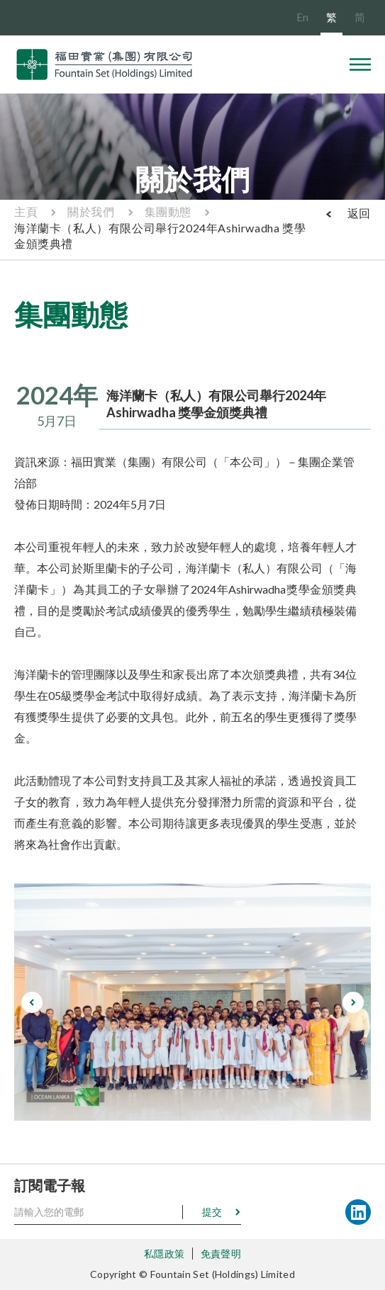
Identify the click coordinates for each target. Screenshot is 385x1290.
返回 (359, 213)
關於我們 (90, 211)
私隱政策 (164, 1253)
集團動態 (168, 211)
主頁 (26, 211)
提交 (212, 1212)
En (302, 17)
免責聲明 (221, 1253)
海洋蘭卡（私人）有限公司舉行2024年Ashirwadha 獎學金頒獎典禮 (160, 235)
